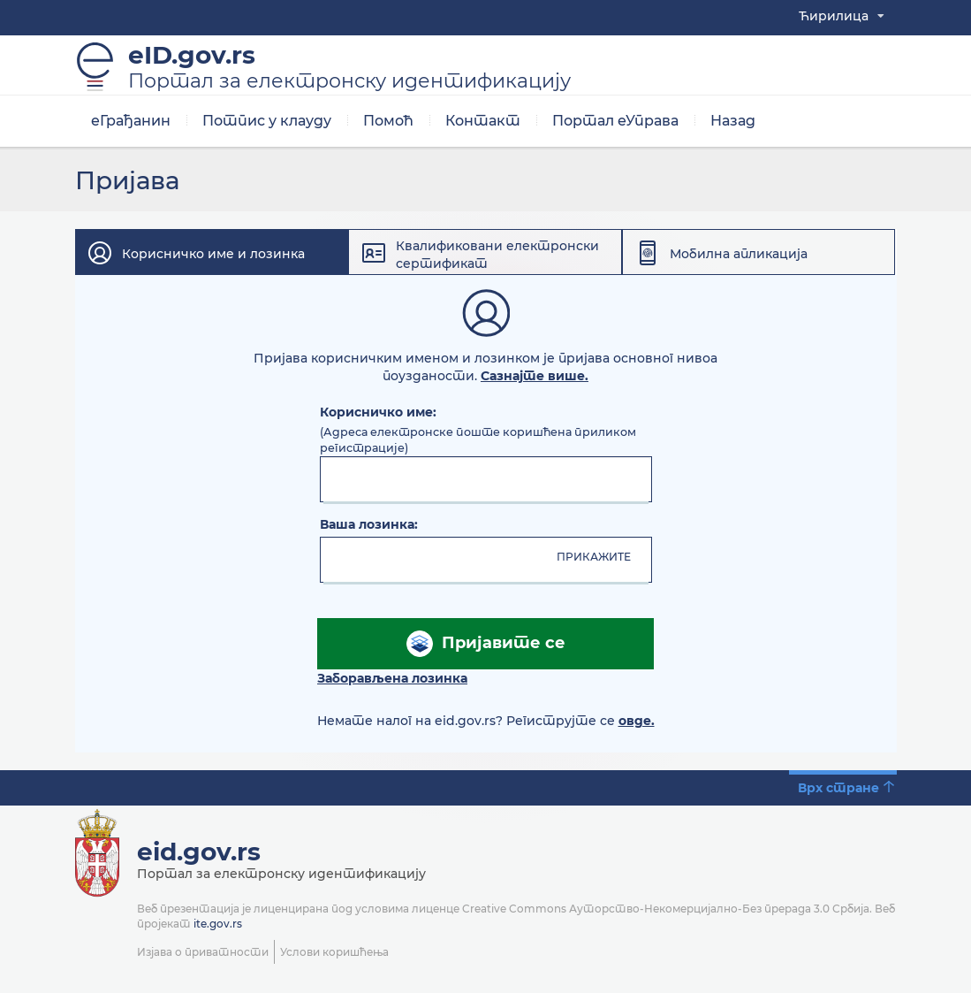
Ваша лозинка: (369, 527)
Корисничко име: (378, 415)
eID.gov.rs (349, 69)
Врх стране (838, 790)
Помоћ (388, 123)
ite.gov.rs (217, 926)
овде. (636, 723)
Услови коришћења (334, 954)
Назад (732, 123)
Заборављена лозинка (392, 681)
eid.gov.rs (199, 854)
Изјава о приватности (203, 954)
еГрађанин (131, 123)
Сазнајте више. (534, 378)
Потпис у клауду (266, 123)
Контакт (482, 123)
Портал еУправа (615, 123)
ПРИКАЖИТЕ (594, 559)
